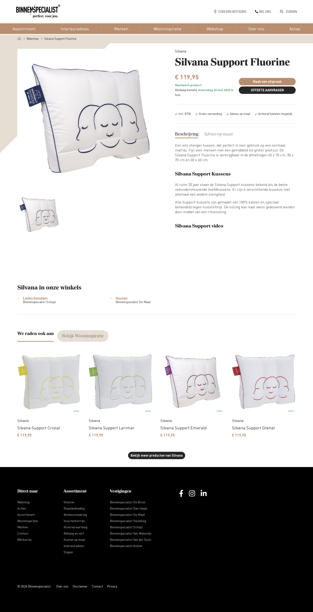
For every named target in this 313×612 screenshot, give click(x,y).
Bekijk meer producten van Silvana (157, 455)
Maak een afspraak (267, 81)
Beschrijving (186, 134)
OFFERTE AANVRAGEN (267, 90)
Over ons (62, 586)
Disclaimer (80, 586)
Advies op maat (218, 134)
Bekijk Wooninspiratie (83, 335)
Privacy (112, 586)
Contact (97, 586)
